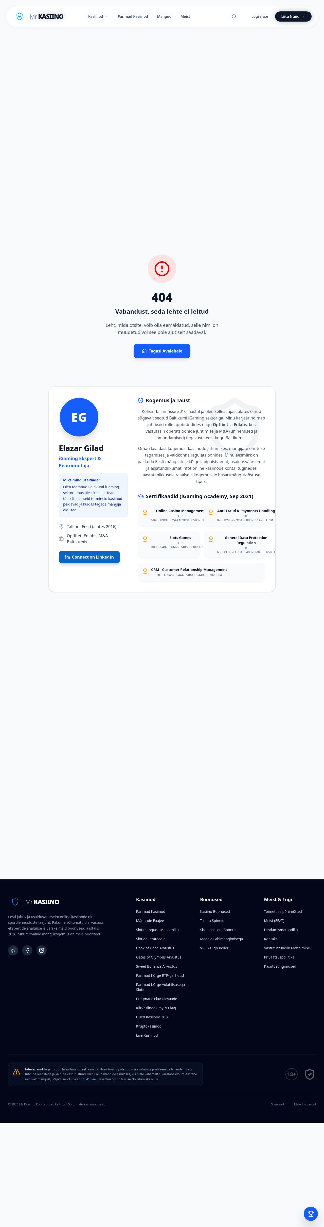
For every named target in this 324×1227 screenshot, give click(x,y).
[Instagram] (42, 950)
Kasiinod (98, 16)
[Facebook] (27, 950)
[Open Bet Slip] (311, 1214)
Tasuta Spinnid (212, 920)
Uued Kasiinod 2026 (152, 1017)
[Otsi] (234, 16)
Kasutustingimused (280, 966)
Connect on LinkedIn (89, 557)
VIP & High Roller (214, 948)
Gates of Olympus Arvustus (158, 957)
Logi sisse (259, 16)
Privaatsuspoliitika (279, 957)
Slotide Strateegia (151, 938)
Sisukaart (277, 1104)
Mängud (164, 16)
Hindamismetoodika (281, 929)
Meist (185, 16)
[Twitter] (13, 950)
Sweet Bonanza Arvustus (156, 966)
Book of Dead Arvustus (155, 948)
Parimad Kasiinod (150, 911)
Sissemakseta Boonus (218, 929)
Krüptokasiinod (148, 1026)
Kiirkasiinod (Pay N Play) (156, 1007)
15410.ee (89, 1079)
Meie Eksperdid (305, 1104)
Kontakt (270, 938)
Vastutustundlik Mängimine (287, 948)
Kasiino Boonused (215, 911)
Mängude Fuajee (150, 920)
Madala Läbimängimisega (221, 938)
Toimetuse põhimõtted (283, 911)
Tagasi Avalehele (162, 351)
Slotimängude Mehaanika (157, 929)
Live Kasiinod (147, 1035)
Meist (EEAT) (274, 920)
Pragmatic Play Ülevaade (156, 998)
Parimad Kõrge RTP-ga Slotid (160, 975)
